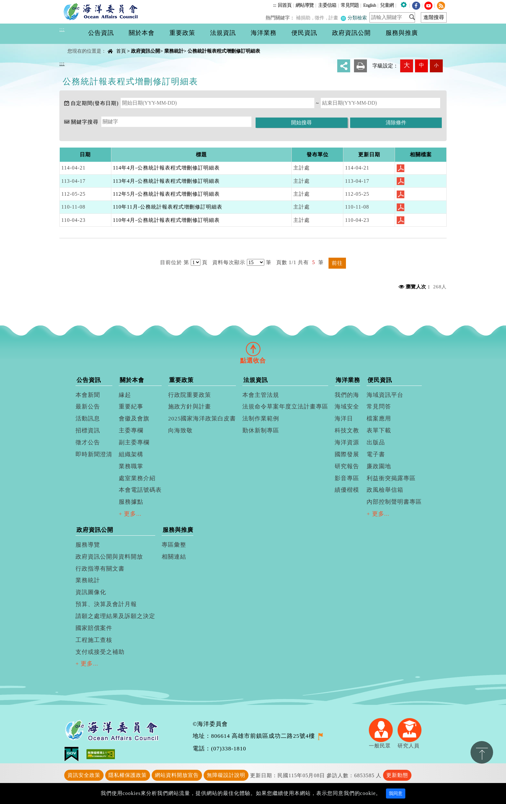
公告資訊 (88, 380)
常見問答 (379, 406)
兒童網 (387, 5)
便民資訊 (380, 380)
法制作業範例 (260, 418)
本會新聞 (88, 395)
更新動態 (397, 775)
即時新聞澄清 (94, 454)
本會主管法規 (260, 395)
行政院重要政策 (189, 395)
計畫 (334, 17)
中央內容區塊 (75, 45)
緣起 (125, 395)
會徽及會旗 (134, 418)
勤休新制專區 (260, 430)
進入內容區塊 (16, 3)
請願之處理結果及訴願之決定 (115, 616)
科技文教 (347, 430)
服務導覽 (88, 544)
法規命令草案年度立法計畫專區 (285, 406)
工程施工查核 (94, 640)
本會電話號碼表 (140, 490)
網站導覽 (305, 5)
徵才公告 (88, 442)
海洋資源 (347, 442)
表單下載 (379, 430)
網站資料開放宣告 (177, 775)
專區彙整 (174, 544)
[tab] (253, 349)
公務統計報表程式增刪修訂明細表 (223, 51)
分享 (343, 65)
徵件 (321, 17)
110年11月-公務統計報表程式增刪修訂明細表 (167, 207)
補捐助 (305, 17)
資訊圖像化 (91, 592)
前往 (337, 263)
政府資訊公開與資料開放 (109, 556)
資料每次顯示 (228, 262)
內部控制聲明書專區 (394, 502)
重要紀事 (131, 406)
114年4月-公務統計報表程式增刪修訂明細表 (166, 167)
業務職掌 (131, 466)
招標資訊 (88, 430)
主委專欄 (131, 430)
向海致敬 (180, 430)
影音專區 (347, 478)
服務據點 (131, 502)
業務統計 (174, 51)
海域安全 (347, 406)
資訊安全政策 (83, 775)
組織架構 (131, 454)
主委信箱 (327, 5)
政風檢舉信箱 (385, 490)
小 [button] (436, 65)
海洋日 (344, 418)
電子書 (376, 454)
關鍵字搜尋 (84, 122)
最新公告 (88, 406)
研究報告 (347, 466)
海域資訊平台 (385, 395)
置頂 (482, 752)
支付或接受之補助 (100, 652)
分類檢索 (354, 17)
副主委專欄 (134, 442)
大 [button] (407, 65)
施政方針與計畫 (189, 406)
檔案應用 (379, 418)
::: (274, 5)
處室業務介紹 (137, 478)
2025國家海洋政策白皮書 (202, 418)
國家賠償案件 (94, 628)
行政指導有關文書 (100, 568)
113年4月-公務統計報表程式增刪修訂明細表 (166, 181)
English (369, 5)
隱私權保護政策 (127, 775)
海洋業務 (348, 380)
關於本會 (132, 380)
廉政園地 (379, 466)
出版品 (376, 442)
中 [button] (421, 65)
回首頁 (284, 5)
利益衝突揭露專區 (391, 478)
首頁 (121, 51)
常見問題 (350, 5)
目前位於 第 (174, 262)
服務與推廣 (178, 530)
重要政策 (181, 380)
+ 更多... (130, 513)
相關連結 (174, 556)
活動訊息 (88, 418)
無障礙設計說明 (226, 775)
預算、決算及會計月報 (106, 604)
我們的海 (347, 395)
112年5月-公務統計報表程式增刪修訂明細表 (166, 194)
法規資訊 (255, 380)
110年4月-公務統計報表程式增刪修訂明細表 (166, 220)
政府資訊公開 (145, 51)
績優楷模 (347, 490)
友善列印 (360, 65)
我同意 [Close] (395, 793)
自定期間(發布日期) (95, 103)
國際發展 (347, 454)
